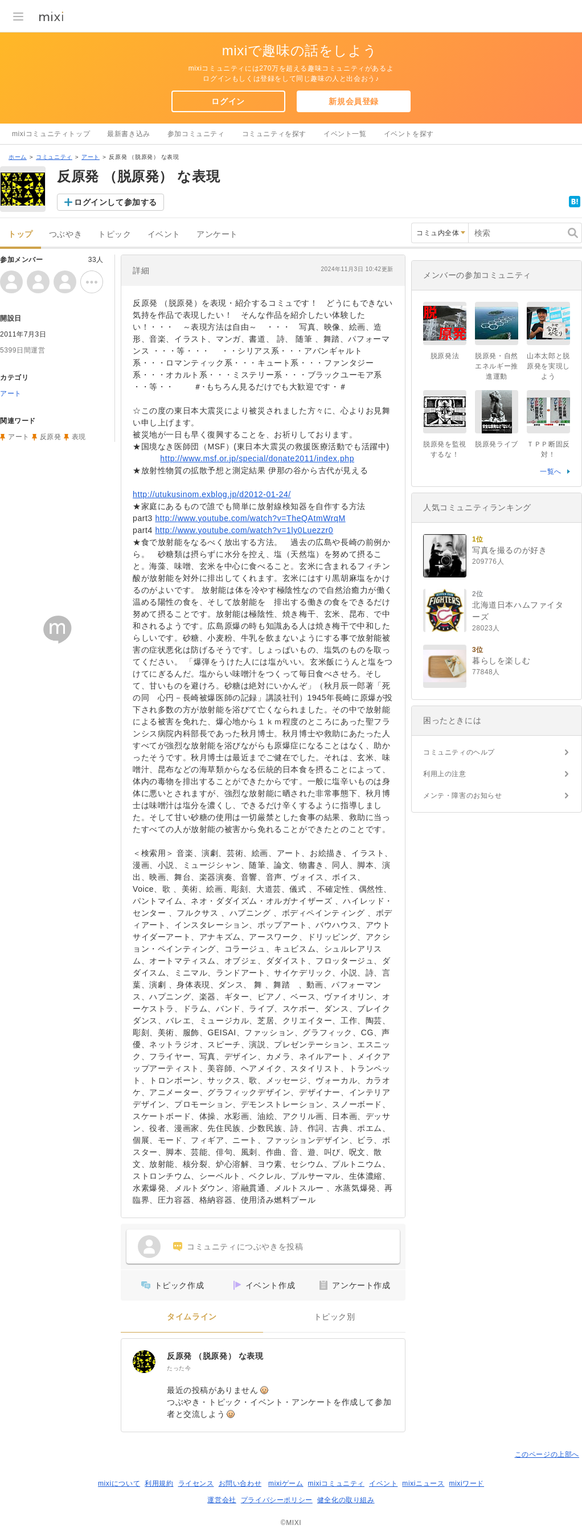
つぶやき (65, 234)
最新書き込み (128, 134)
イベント (164, 234)
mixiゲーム (286, 1483)
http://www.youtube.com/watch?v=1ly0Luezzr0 (244, 530)
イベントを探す (409, 134)
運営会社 (221, 1500)
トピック (114, 234)
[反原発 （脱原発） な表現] (144, 1361)
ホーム (18, 157)
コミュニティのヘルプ (459, 752)
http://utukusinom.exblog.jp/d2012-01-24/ (212, 494)
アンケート (217, 234)
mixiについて (119, 1483)
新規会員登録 (354, 101)
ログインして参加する (115, 202)
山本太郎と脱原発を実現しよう (548, 366)
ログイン (227, 101)
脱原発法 (445, 356)
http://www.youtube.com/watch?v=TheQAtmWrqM (250, 518)
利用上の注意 (444, 774)
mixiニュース (423, 1483)
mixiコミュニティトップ (51, 134)
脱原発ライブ (496, 444)
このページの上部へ (547, 1454)
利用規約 (159, 1483)
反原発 (51, 437)
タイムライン (192, 1317)
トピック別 (334, 1317)
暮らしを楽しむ (501, 660)
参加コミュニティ (196, 134)
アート (90, 157)
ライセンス (196, 1483)
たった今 (179, 1368)
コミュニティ (54, 157)
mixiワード (466, 1483)
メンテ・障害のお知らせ (462, 796)
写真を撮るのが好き (509, 550)
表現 (79, 437)
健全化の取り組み (346, 1500)
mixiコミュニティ (336, 1483)
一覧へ (550, 472)
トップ (20, 234)
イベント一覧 (345, 134)
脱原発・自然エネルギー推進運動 (496, 366)
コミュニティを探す (274, 134)
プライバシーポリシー (277, 1500)
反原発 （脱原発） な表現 (215, 1355)
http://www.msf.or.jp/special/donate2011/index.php (257, 458)
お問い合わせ (240, 1483)
